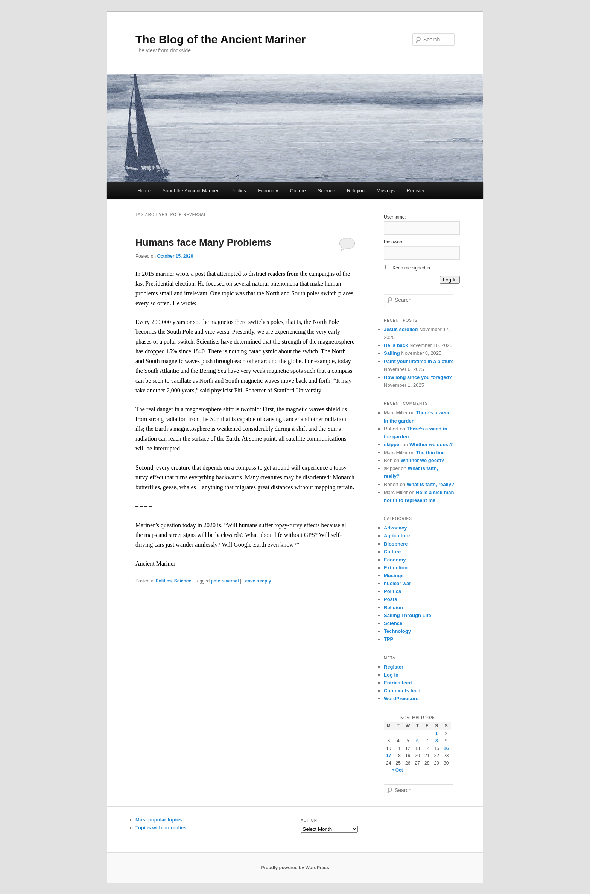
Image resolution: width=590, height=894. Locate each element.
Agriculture (397, 535)
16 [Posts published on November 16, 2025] (446, 748)
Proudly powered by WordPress (295, 867)
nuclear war (397, 583)
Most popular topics (158, 820)
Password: (394, 242)
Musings (386, 190)
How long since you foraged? (418, 377)
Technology (397, 631)
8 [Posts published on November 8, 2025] (436, 740)
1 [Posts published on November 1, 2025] (436, 733)
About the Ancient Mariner (190, 190)
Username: (395, 217)
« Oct (397, 770)
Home (144, 190)
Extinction (396, 567)
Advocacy (395, 528)
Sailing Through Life (407, 615)
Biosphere (396, 544)
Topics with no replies (161, 827)
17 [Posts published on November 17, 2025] (388, 755)
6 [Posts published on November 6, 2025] (417, 740)
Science (326, 190)
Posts (390, 599)
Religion (356, 190)
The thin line (430, 452)
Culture (298, 190)
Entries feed (398, 683)
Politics (238, 190)
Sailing (392, 353)
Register (415, 190)
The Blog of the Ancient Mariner (220, 39)
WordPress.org (401, 698)
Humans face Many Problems (203, 242)
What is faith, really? (430, 484)
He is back (396, 345)
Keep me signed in (411, 268)
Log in (391, 675)
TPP (388, 639)
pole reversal (225, 581)
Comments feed (402, 690)
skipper (392, 444)
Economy (268, 190)
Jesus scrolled (401, 329)
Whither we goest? (431, 444)
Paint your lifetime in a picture (419, 361)
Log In (450, 280)
